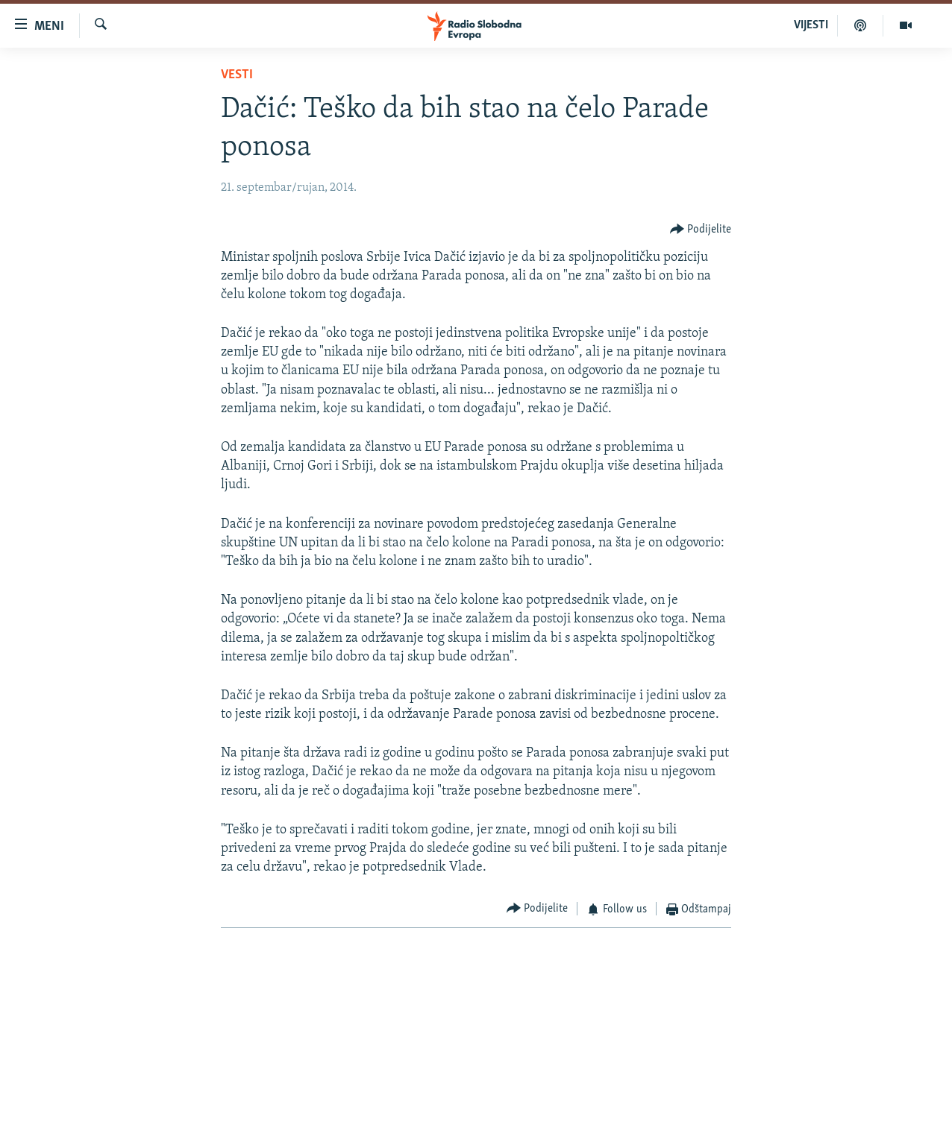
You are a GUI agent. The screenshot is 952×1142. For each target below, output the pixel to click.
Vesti (237, 75)
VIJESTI (811, 25)
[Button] (701, 229)
